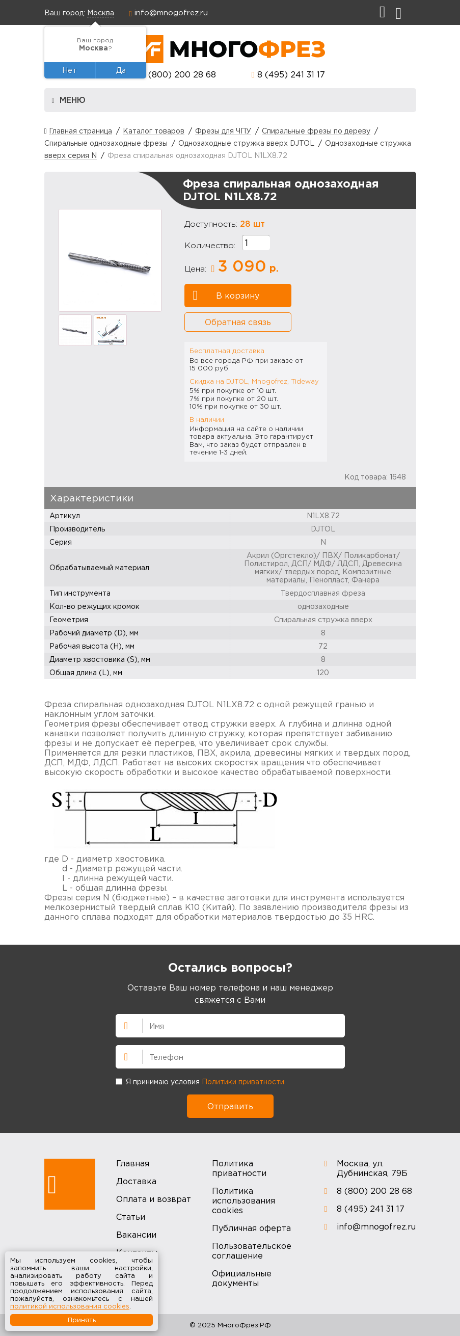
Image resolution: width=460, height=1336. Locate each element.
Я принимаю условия (200, 1081)
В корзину (226, 295)
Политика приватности (239, 1168)
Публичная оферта (251, 1228)
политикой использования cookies (69, 1306)
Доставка (136, 1181)
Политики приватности (243, 1081)
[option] (110, 260)
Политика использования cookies (243, 1200)
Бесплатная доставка (227, 350)
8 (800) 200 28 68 (178, 74)
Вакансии (136, 1234)
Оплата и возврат (153, 1199)
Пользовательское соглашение (251, 1250)
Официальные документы (242, 1278)
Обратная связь (238, 322)
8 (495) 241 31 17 (291, 74)
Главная (132, 1163)
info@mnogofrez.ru (171, 12)
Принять (82, 1319)
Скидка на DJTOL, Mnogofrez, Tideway (254, 381)
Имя (122, 1025)
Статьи (130, 1216)
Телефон (122, 1056)
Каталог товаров (153, 131)
